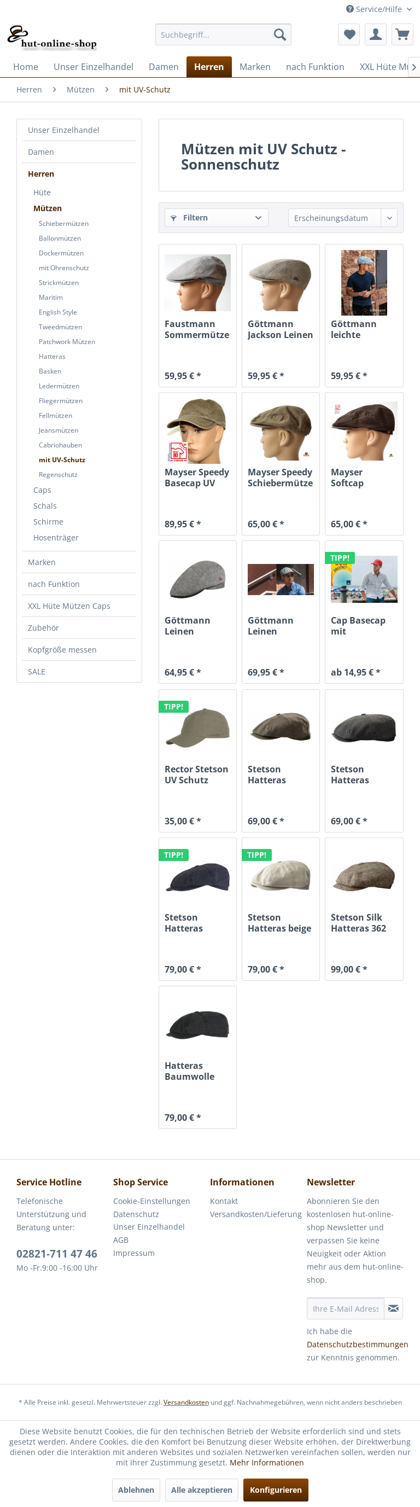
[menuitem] (223, 34)
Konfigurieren (276, 1490)
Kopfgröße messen (62, 649)
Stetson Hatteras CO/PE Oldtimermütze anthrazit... (364, 774)
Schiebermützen (64, 223)
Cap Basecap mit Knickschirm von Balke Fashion (358, 626)
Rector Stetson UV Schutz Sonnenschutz (197, 774)
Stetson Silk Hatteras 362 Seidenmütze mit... (359, 923)
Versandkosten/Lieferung (255, 1214)
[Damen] (163, 66)
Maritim (51, 297)
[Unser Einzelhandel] (93, 66)
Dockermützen (61, 253)
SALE (36, 671)
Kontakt (224, 1201)
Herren (41, 173)
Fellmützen (55, 415)
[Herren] (209, 66)
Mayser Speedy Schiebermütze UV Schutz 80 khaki (280, 477)
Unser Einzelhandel (64, 130)
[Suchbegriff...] (223, 34)
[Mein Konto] (376, 34)
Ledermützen (59, 386)
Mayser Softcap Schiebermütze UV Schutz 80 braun (363, 477)
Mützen (47, 208)
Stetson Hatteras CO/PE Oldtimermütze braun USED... (281, 774)
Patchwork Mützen (67, 341)
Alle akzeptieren (201, 1490)
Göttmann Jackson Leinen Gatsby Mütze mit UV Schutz (280, 329)
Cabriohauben (60, 445)
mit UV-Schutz (62, 459)
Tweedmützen (60, 326)
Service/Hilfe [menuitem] (375, 9)
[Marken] (255, 66)
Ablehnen (136, 1490)
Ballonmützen (60, 238)
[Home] (25, 66)
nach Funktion (54, 584)
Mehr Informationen (267, 1462)
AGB (121, 1240)
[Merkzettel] (349, 34)
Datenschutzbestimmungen (358, 1344)
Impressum (134, 1253)
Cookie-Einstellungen (151, 1201)
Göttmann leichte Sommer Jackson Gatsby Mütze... (354, 329)
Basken (50, 371)
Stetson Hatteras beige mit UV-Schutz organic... (279, 923)
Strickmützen (59, 282)
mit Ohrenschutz (64, 267)
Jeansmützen (58, 430)
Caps (42, 490)
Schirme (48, 521)
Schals (45, 506)
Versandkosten (186, 1402)
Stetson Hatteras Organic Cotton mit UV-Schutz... (197, 923)
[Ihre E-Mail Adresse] (345, 1308)
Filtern (189, 217)
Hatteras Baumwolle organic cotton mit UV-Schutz (197, 1071)
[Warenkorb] (402, 34)
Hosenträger (56, 537)
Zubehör (43, 627)
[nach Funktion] (315, 66)
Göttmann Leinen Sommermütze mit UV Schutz (197, 626)
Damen (41, 152)
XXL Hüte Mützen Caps (69, 606)
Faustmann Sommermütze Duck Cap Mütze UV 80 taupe (197, 329)
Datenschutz (136, 1214)
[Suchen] (280, 34)
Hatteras (52, 356)
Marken (42, 562)
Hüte (42, 192)
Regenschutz (58, 474)
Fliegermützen (61, 400)
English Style (58, 312)
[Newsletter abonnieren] (393, 1308)
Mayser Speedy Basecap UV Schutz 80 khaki (197, 477)
